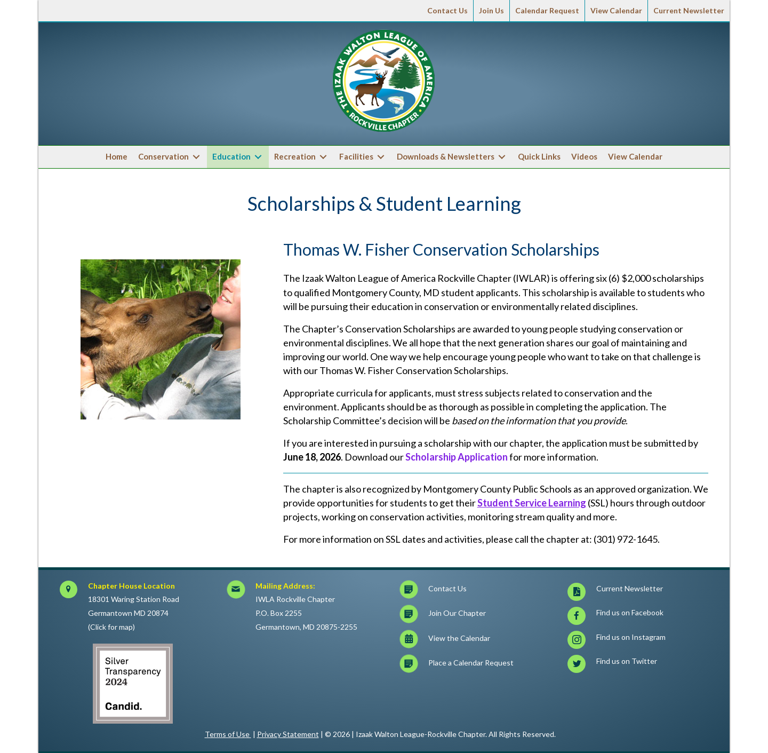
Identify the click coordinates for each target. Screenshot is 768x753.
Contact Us (447, 10)
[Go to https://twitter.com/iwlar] (643, 664)
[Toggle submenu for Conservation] (196, 157)
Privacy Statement (288, 734)
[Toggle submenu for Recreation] (323, 157)
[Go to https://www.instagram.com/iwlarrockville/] (643, 640)
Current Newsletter (688, 10)
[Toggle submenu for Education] (258, 157)
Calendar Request (547, 10)
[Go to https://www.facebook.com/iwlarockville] (643, 616)
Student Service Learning (531, 503)
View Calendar (616, 10)
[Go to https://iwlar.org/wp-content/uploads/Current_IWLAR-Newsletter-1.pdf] (643, 592)
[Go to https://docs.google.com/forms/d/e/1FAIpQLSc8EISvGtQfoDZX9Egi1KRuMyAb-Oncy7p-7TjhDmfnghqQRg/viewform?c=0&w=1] (475, 666)
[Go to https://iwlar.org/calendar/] (475, 641)
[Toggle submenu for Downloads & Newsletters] (501, 157)
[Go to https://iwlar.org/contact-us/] (475, 592)
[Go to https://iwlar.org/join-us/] (475, 616)
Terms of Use (228, 734)
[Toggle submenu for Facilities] (380, 157)
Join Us (491, 10)
